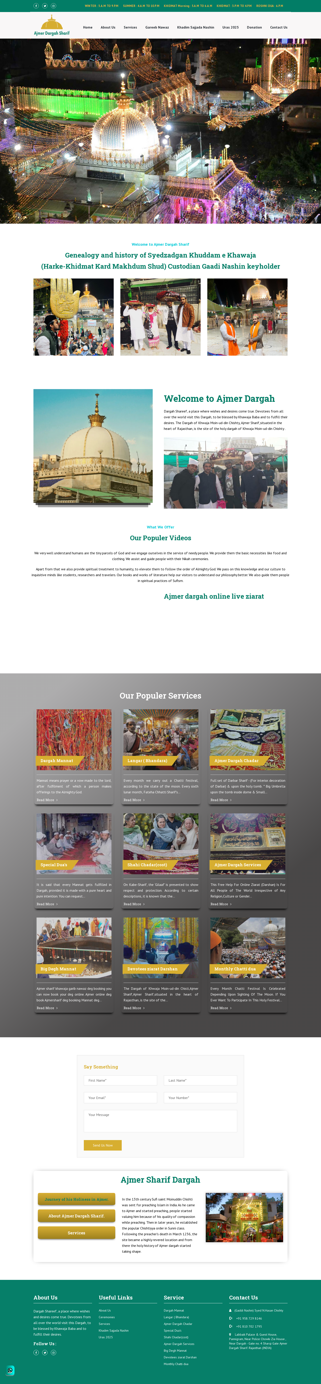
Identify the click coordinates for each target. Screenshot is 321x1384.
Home (88, 27)
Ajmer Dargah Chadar (178, 1324)
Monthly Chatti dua (176, 1364)
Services (130, 27)
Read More (47, 800)
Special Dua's (172, 1330)
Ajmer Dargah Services (179, 1344)
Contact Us (279, 27)
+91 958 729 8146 (245, 1318)
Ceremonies (107, 1317)
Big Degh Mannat (175, 1351)
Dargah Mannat (174, 1310)
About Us (108, 27)
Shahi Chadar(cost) (176, 1337)
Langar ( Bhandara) (176, 1317)
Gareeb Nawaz (157, 27)
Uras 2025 (230, 27)
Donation (254, 27)
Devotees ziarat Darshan (180, 1357)
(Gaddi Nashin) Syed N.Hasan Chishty (256, 1310)
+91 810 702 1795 (245, 1326)
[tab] (76, 1199)
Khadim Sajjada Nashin (195, 27)
